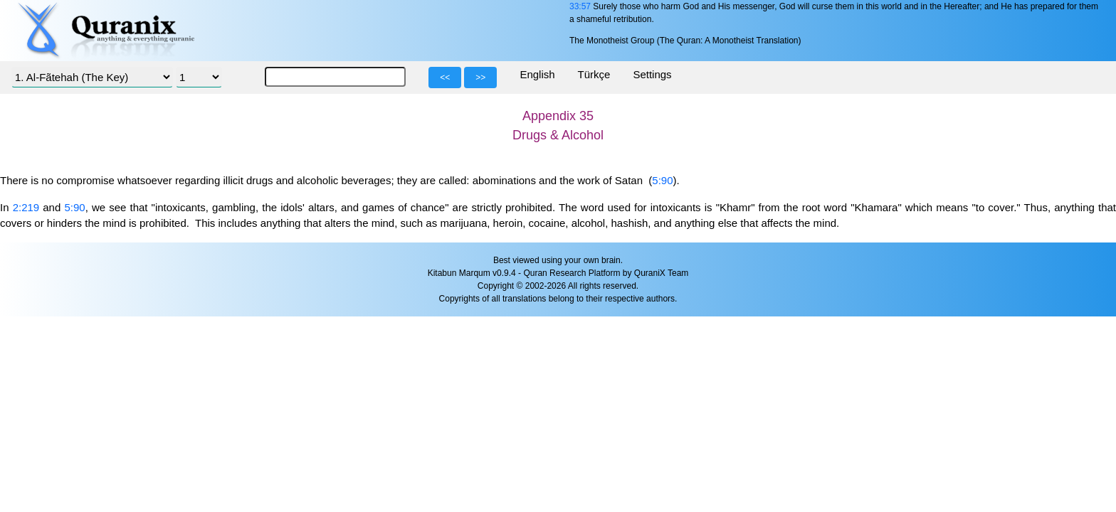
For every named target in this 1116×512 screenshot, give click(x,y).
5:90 (662, 180)
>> (480, 77)
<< (445, 77)
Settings (652, 74)
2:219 (26, 207)
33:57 (580, 6)
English (537, 74)
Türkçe (594, 74)
